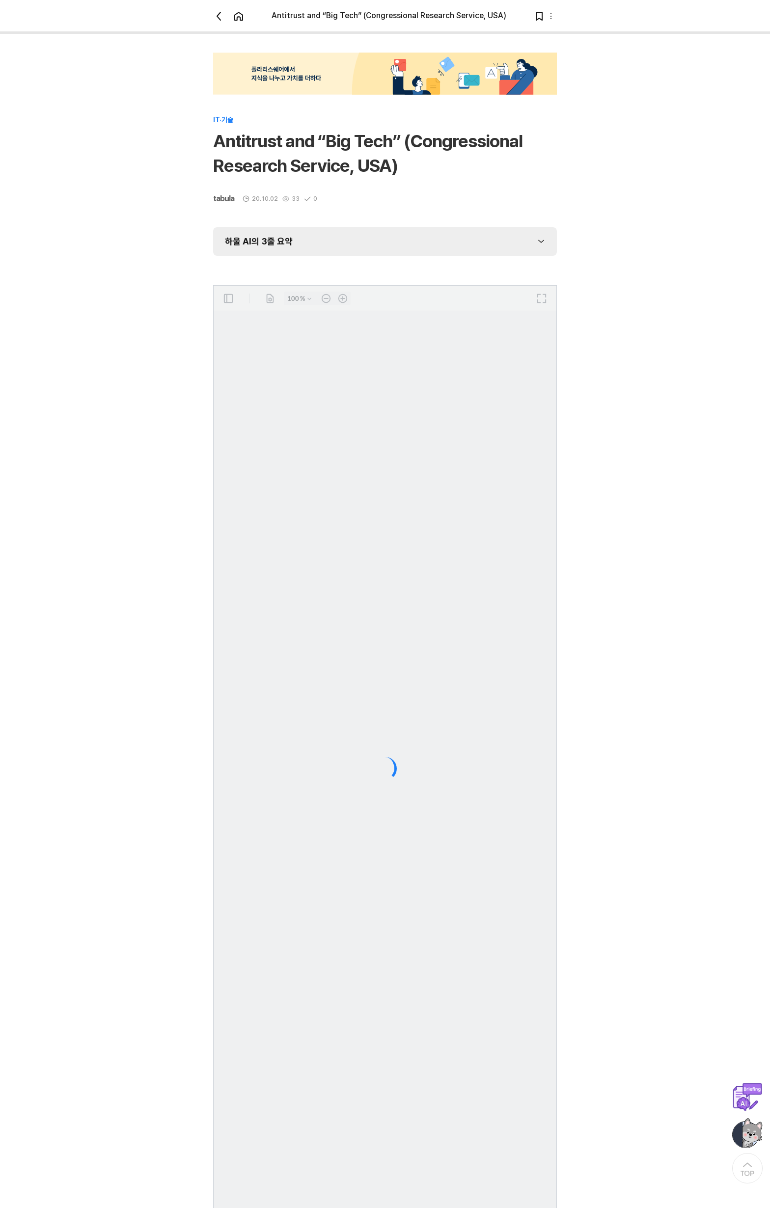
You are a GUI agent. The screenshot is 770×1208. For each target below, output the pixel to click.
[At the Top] (747, 1168)
